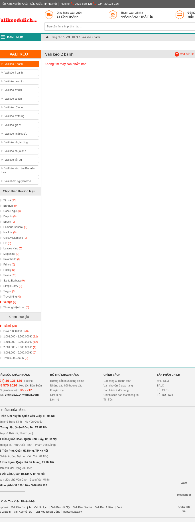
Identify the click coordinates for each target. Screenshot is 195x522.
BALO (160, 385)
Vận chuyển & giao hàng (118, 385)
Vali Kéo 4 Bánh (104, 507)
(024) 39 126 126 (106, 3)
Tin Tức (108, 399)
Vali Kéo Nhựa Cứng (48, 511)
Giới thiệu (55, 395)
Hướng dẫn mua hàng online (67, 380)
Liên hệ (54, 399)
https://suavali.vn (73, 511)
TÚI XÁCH (163, 390)
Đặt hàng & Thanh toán (117, 380)
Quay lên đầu (184, 503)
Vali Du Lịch (41, 507)
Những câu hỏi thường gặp (66, 385)
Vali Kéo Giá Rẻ (82, 507)
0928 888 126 (81, 3)
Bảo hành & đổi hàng (116, 390)
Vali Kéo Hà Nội (60, 507)
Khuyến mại (57, 390)
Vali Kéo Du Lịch (21, 507)
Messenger (184, 490)
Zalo (184, 478)
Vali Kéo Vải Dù (23, 511)
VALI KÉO (163, 380)
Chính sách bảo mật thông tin (121, 395)
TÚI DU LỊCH (165, 395)
